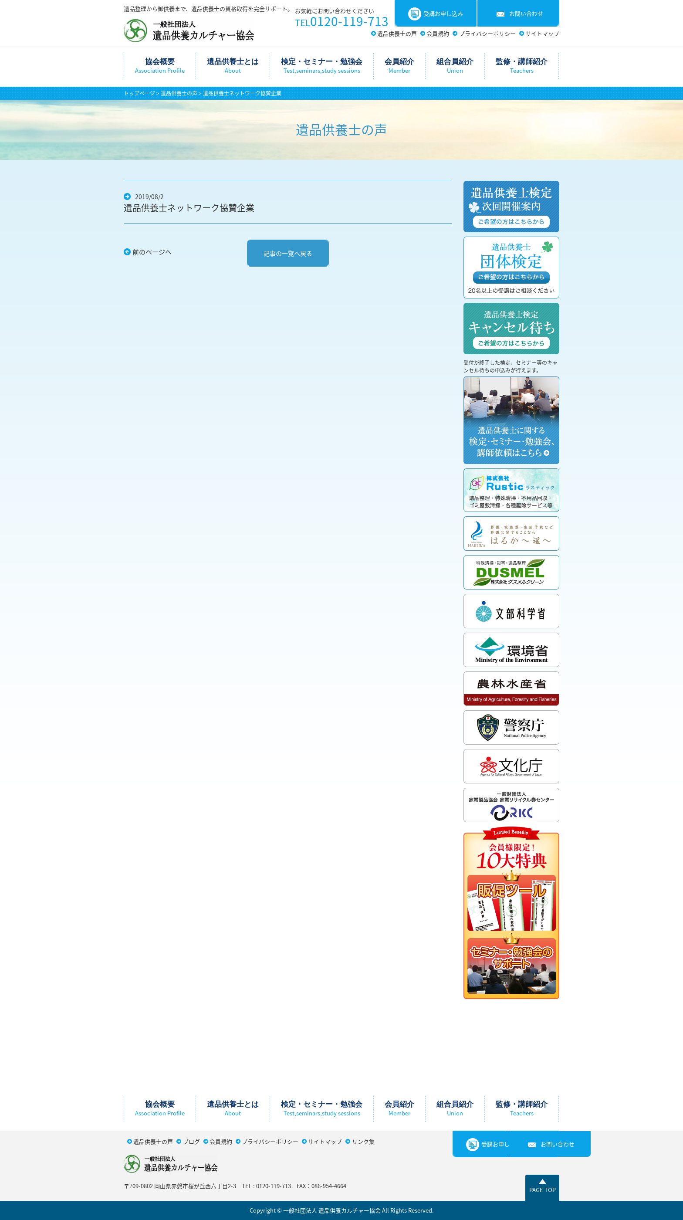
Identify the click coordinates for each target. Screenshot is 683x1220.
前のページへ (152, 252)
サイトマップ (542, 33)
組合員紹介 (454, 66)
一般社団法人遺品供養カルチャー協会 (189, 29)
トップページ (139, 93)
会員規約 (437, 33)
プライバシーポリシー (487, 33)
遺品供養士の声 (397, 33)
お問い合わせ (518, 13)
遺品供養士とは (233, 66)
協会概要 (160, 66)
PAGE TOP (542, 1190)
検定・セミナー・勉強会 (321, 66)
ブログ (191, 1141)
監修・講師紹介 (522, 66)
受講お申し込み (435, 13)
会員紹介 (399, 66)
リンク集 (363, 1141)
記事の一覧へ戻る (288, 253)
